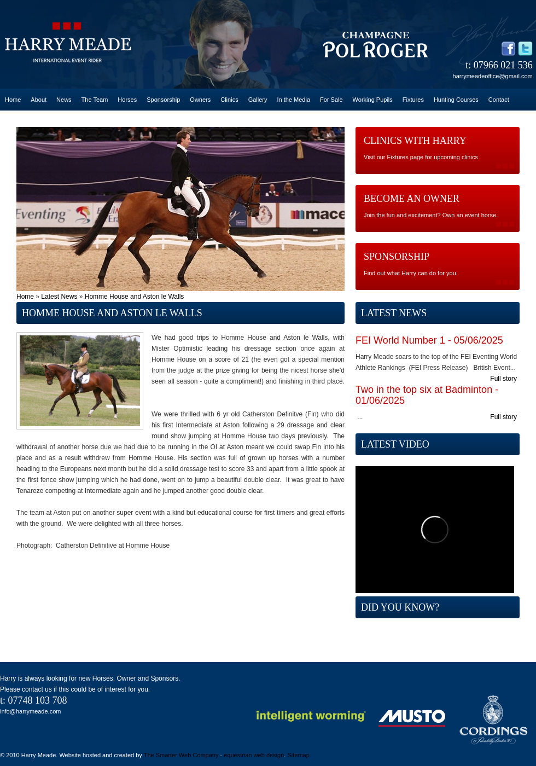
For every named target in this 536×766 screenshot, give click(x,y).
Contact (498, 99)
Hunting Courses (456, 99)
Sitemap (298, 755)
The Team (94, 99)
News (64, 99)
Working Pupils (373, 99)
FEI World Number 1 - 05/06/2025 (429, 340)
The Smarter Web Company (181, 755)
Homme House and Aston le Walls (134, 296)
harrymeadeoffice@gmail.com (493, 76)
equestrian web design (254, 755)
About (38, 99)
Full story (503, 378)
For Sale (331, 99)
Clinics (229, 99)
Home (13, 99)
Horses (127, 99)
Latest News (59, 296)
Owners (200, 99)
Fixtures (413, 99)
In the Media (293, 99)
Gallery (257, 99)
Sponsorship (163, 99)
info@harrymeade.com (30, 711)
